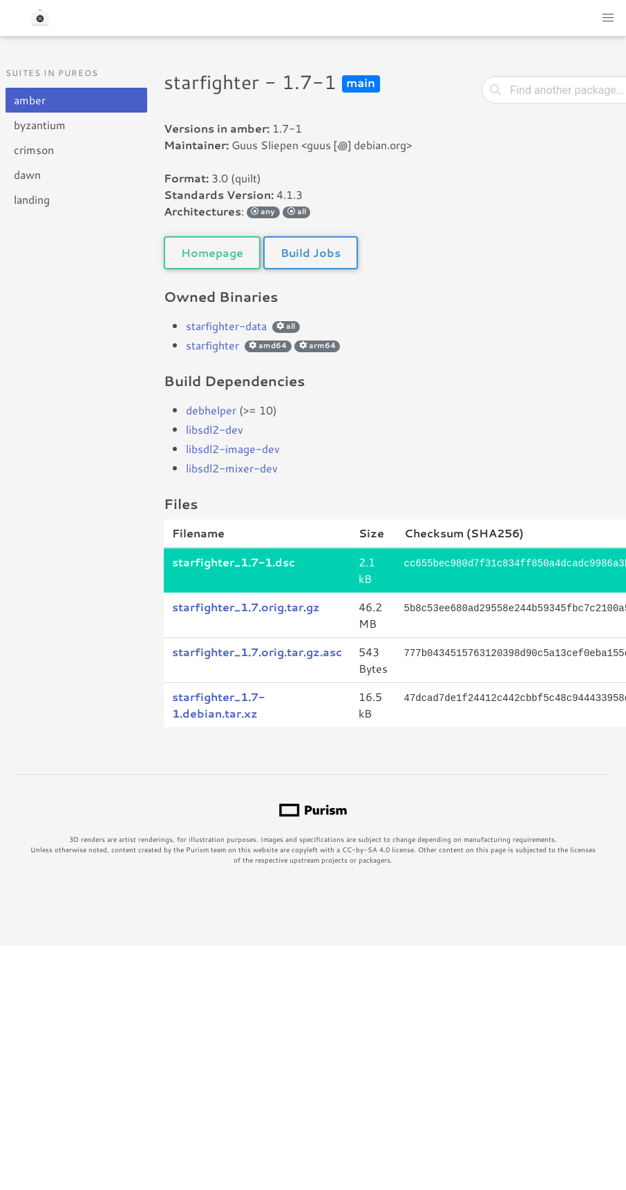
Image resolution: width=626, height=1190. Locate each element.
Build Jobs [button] (311, 252)
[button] (608, 18)
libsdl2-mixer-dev (232, 468)
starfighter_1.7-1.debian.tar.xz (218, 705)
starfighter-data (226, 326)
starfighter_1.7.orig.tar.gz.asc (257, 652)
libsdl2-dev (214, 429)
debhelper (211, 410)
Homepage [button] (212, 252)
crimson (34, 149)
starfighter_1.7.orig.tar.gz (246, 607)
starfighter (212, 345)
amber (30, 100)
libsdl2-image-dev (233, 449)
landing (32, 199)
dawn (27, 174)
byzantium (40, 125)
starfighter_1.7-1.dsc (233, 562)
